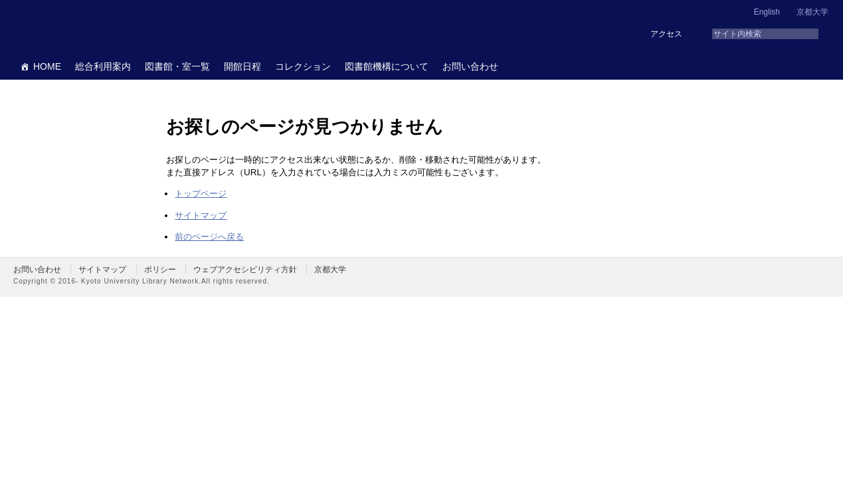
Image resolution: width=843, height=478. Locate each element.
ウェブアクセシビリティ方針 (245, 269)
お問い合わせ (470, 66)
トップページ (201, 194)
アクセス (666, 34)
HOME (47, 66)
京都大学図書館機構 (115, 26)
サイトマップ (201, 215)
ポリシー (160, 269)
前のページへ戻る (209, 237)
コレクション (303, 66)
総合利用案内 (103, 66)
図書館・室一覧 (177, 66)
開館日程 (242, 66)
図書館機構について (386, 66)
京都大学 (812, 12)
